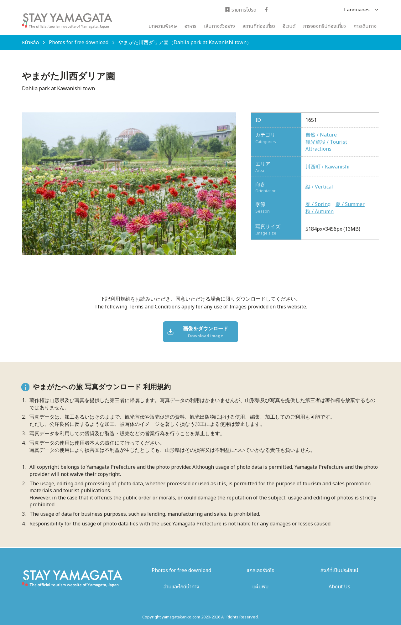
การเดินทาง (365, 26)
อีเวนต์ (289, 26)
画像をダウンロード (198, 332)
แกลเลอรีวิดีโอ (260, 571)
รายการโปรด (240, 10)
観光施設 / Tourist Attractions (326, 146)
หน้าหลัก (30, 42)
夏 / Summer (350, 204)
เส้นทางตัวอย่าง (219, 26)
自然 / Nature (321, 135)
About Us (339, 587)
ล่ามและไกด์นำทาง (181, 587)
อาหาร (190, 26)
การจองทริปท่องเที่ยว (324, 26)
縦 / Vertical (319, 186)
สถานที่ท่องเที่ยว (258, 26)
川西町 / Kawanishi (327, 166)
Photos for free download (78, 42)
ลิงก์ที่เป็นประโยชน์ (339, 571)
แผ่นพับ (260, 587)
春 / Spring (318, 204)
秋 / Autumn (319, 211)
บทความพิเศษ (162, 26)
